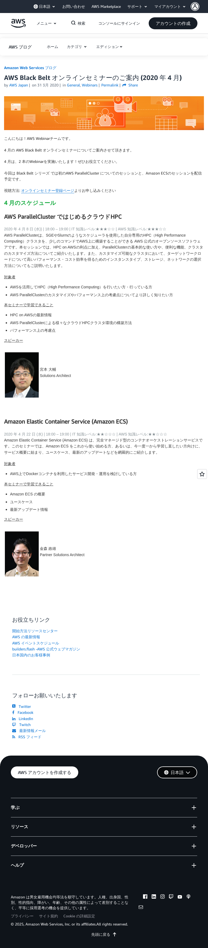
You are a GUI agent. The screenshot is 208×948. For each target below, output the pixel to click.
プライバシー (22, 916)
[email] (141, 908)
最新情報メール (29, 730)
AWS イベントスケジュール (35, 643)
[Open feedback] (202, 474)
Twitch (21, 724)
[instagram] (162, 897)
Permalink (109, 85)
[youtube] (180, 897)
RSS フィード (26, 736)
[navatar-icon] (195, 6)
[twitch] (171, 897)
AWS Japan (18, 85)
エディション (107, 46)
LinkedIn (22, 718)
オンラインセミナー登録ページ (47, 190)
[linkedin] (154, 897)
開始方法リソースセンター (35, 630)
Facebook (22, 712)
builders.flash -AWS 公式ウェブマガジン (46, 649)
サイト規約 (48, 916)
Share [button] (130, 85)
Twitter (21, 706)
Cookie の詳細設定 (79, 916)
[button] (199, 6)
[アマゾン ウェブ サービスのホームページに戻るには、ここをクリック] (18, 26)
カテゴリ (75, 46)
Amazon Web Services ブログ (30, 67)
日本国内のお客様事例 (31, 655)
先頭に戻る (104, 934)
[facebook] (145, 897)
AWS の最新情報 (26, 636)
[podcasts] (188, 897)
